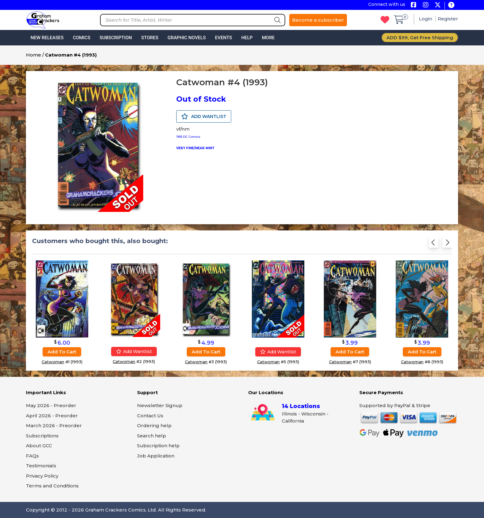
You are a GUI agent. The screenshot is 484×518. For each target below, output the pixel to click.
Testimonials (41, 466)
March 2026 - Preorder (54, 425)
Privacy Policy (42, 476)
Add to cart (62, 352)
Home (33, 55)
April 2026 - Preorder (52, 416)
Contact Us (150, 416)
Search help (151, 436)
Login (426, 19)
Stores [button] (149, 37)
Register (448, 19)
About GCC (39, 446)
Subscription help (158, 446)
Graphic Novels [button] (187, 37)
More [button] (268, 37)
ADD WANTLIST (203, 116)
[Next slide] (447, 244)
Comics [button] (81, 37)
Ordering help (154, 425)
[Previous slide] (433, 244)
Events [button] (223, 37)
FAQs (32, 456)
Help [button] (247, 37)
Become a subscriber (318, 20)
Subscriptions (42, 436)
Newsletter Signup (159, 405)
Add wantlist (134, 351)
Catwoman (53, 361)
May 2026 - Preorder (51, 405)
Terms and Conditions (52, 486)
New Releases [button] (47, 37)
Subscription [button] (116, 37)
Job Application (155, 456)
